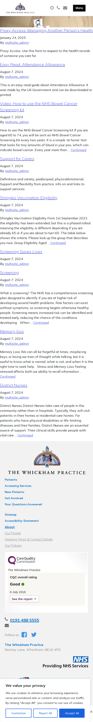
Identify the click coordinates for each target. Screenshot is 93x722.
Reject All (45, 713)
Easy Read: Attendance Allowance (32, 64)
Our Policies (13, 545)
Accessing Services (18, 486)
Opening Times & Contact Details (29, 539)
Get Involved (14, 498)
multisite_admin (17, 42)
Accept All (72, 713)
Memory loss (12, 331)
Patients (11, 479)
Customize (18, 713)
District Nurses (13, 385)
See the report (22, 599)
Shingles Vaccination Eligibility (28, 197)
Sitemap (11, 514)
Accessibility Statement (22, 521)
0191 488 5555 (24, 620)
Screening (9, 272)
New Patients (14, 492)
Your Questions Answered (23, 504)
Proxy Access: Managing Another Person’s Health (46, 30)
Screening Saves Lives (21, 251)
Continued (78, 150)
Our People (13, 533)
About (10, 527)
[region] (45, 700)
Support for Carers (17, 158)
